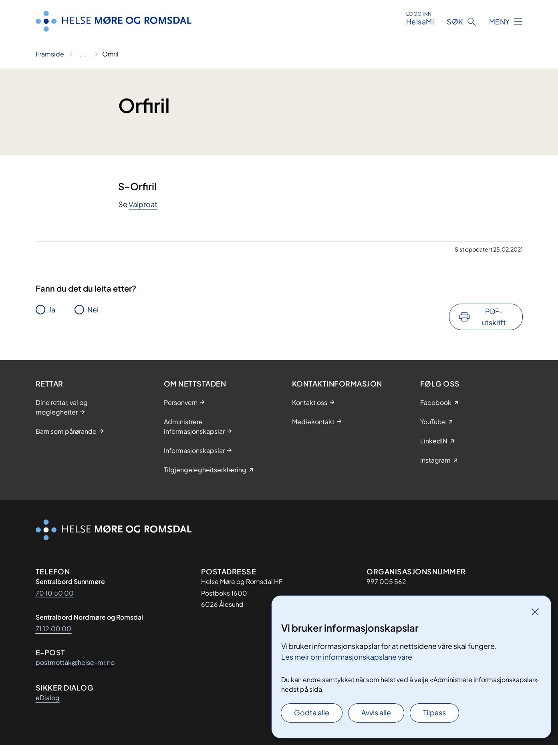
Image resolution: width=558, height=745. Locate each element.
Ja (51, 309)
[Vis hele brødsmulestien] (83, 54)
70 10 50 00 (55, 593)
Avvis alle (376, 712)
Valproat (143, 204)
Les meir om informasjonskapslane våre (346, 656)
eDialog (48, 697)
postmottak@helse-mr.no (75, 662)
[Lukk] (535, 611)
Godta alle (311, 712)
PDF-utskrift (494, 316)
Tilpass (434, 712)
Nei (93, 309)
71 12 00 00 (54, 628)
